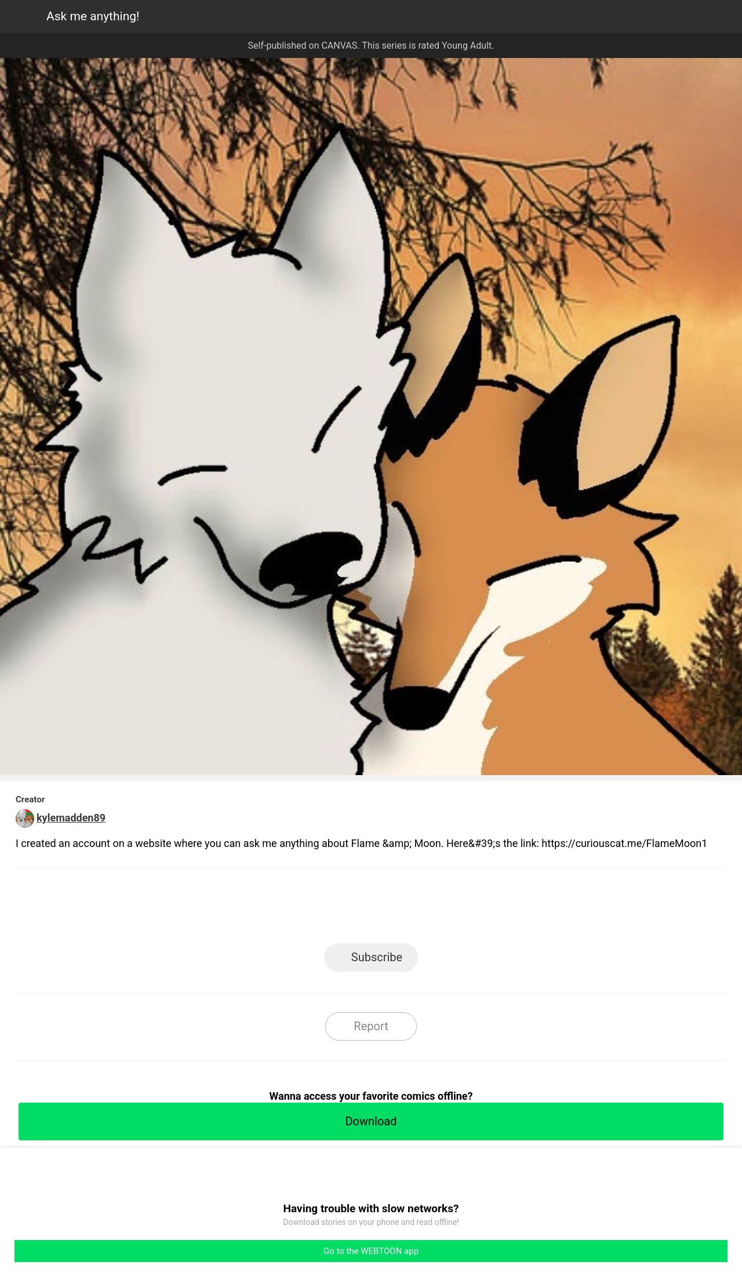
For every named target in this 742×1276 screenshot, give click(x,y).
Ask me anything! (92, 16)
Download (371, 1121)
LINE (267, 909)
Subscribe (376, 957)
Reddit (475, 909)
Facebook (319, 909)
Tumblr (423, 909)
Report (371, 1026)
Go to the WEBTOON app (371, 1251)
